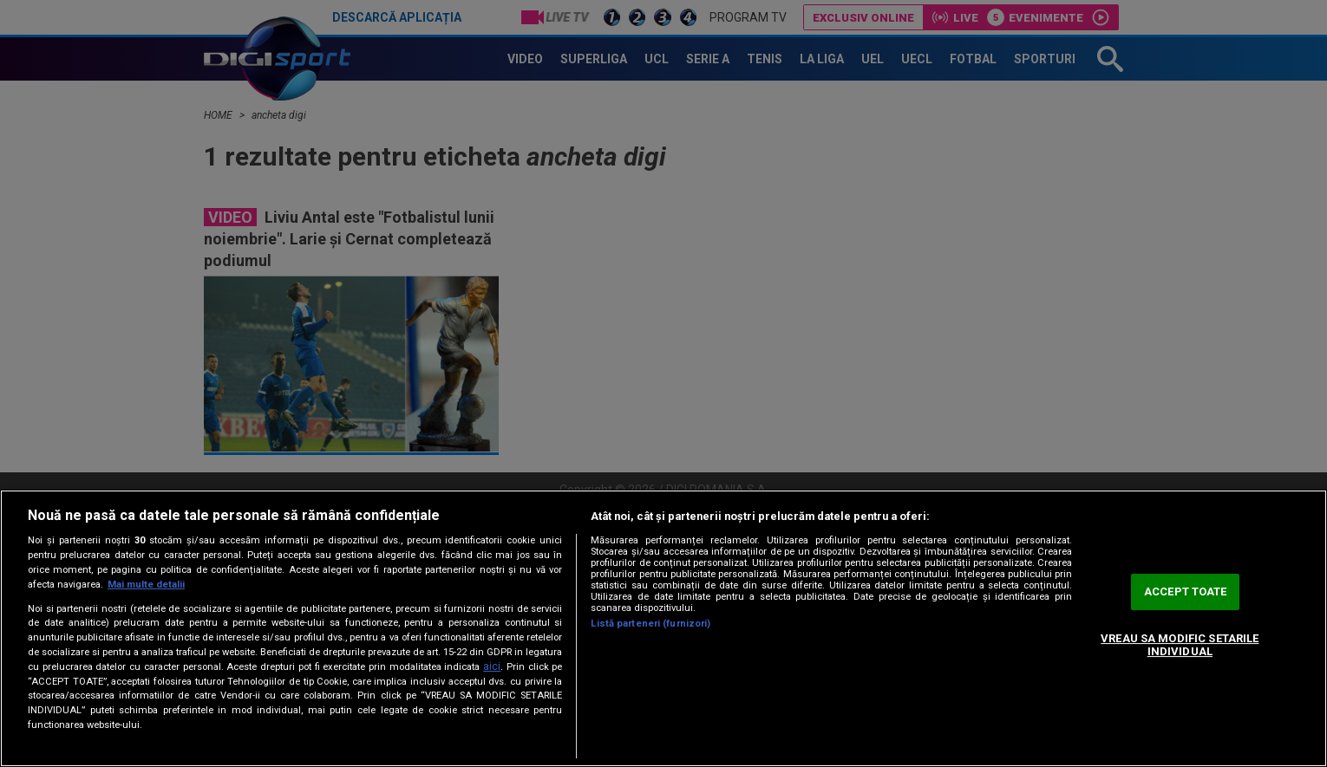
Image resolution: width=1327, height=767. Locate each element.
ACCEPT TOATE (1185, 591)
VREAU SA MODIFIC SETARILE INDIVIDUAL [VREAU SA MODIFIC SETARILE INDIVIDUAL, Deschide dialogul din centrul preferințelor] (1179, 645)
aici (491, 666)
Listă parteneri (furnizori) (650, 623)
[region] (663, 628)
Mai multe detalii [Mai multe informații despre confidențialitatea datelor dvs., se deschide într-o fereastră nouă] (146, 584)
